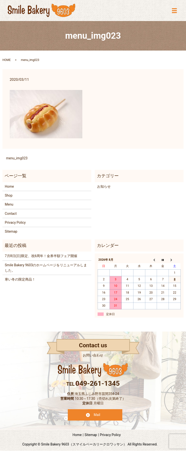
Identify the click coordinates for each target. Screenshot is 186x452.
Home (9, 186)
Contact (11, 213)
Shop (9, 195)
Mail (97, 415)
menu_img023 (17, 158)
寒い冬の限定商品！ (20, 279)
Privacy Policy (15, 222)
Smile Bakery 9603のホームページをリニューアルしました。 (46, 267)
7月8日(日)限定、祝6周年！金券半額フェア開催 (41, 256)
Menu (9, 204)
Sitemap (11, 231)
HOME (6, 60)
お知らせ (104, 186)
